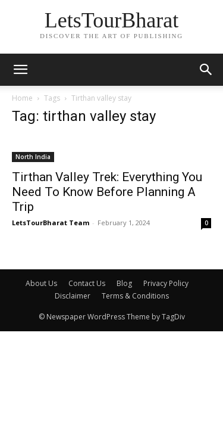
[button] (206, 70)
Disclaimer (72, 296)
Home (22, 98)
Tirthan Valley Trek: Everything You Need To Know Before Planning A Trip (107, 192)
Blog (124, 283)
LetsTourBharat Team (50, 222)
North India (33, 157)
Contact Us (86, 283)
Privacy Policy (166, 283)
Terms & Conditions (135, 296)
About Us (41, 283)
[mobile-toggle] (20, 70)
